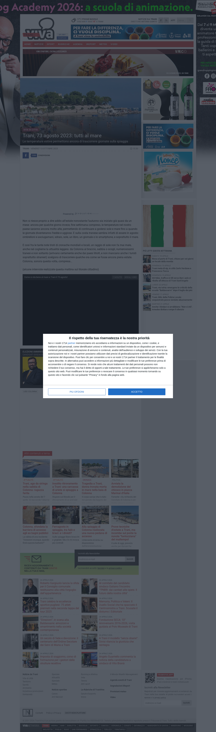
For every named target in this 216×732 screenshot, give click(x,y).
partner (71, 343)
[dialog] (108, 366)
